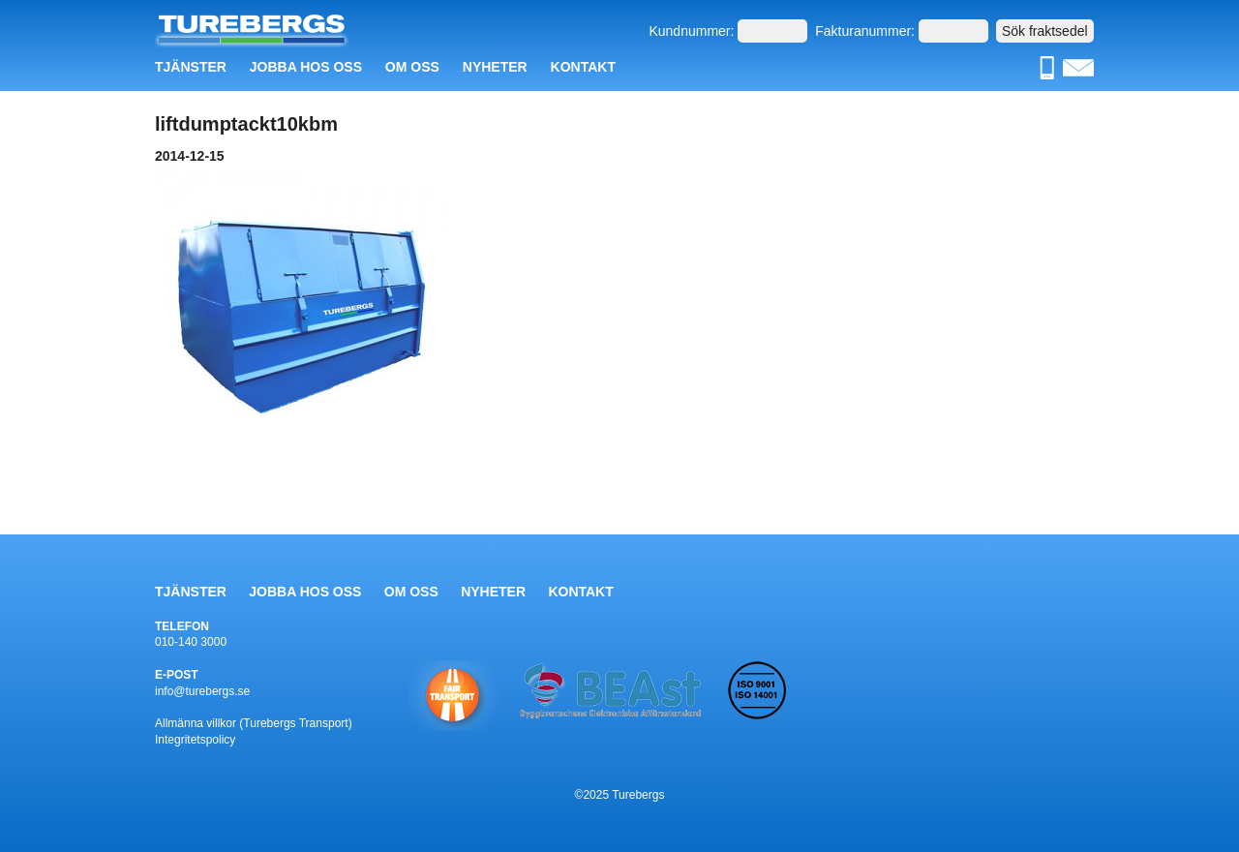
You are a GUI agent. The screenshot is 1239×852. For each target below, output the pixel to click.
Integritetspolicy (195, 739)
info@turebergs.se (202, 691)
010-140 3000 (191, 642)
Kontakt (583, 67)
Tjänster (191, 67)
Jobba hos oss (306, 67)
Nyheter (495, 67)
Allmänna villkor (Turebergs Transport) (253, 723)
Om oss (412, 67)
